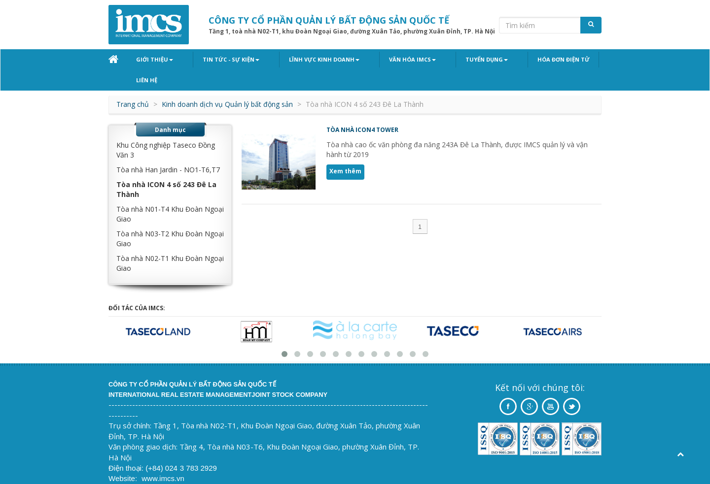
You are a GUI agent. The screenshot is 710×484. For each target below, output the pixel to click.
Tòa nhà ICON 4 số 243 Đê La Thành (166, 169)
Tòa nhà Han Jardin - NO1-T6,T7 (168, 149)
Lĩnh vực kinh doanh (302, 59)
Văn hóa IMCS (379, 59)
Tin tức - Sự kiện (220, 59)
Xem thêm (345, 151)
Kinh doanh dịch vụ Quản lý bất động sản (227, 84)
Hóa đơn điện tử (509, 59)
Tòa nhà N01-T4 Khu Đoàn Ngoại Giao (170, 193)
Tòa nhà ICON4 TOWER (362, 109)
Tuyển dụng (443, 59)
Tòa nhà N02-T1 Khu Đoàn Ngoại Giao (170, 243)
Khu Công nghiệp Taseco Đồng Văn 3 (165, 129)
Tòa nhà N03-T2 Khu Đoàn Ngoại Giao (170, 218)
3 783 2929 (198, 448)
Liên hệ (564, 59)
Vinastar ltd (175, 469)
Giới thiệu (154, 59)
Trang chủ (132, 84)
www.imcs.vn (163, 458)
